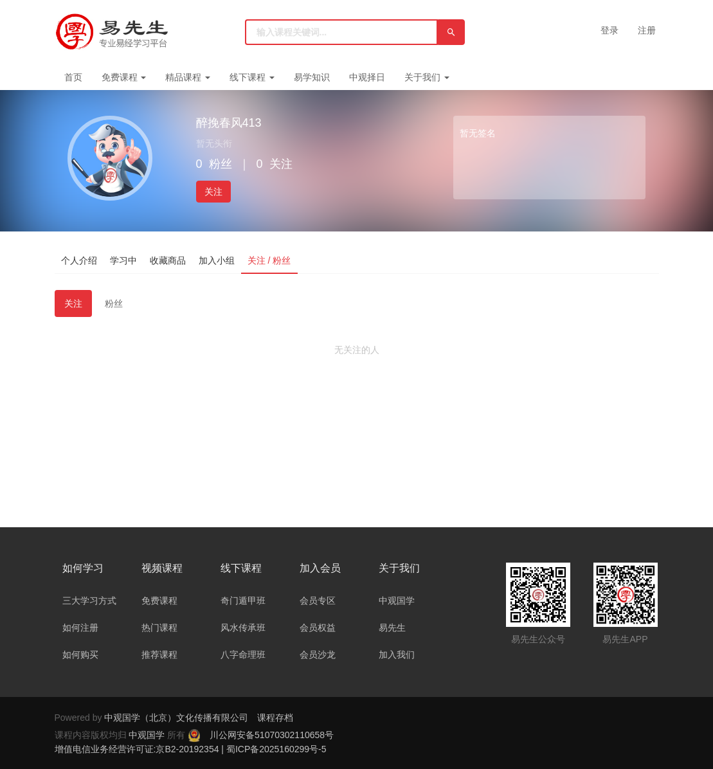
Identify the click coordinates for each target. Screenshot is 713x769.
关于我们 (426, 77)
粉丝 (114, 303)
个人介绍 (79, 260)
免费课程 (124, 77)
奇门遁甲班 (243, 600)
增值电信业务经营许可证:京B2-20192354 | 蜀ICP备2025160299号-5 (191, 749)
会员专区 (318, 600)
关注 (213, 191)
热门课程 (159, 627)
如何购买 (80, 654)
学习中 (123, 260)
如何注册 (80, 627)
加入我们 (397, 654)
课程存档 (275, 717)
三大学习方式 (89, 600)
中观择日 (367, 77)
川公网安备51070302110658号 (272, 735)
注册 (647, 30)
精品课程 (187, 77)
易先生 (392, 627)
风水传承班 (243, 627)
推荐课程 (159, 654)
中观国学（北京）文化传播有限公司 (176, 717)
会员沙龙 (318, 654)
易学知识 (312, 77)
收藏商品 (168, 260)
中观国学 (397, 600)
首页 (73, 77)
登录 (609, 30)
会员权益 (318, 627)
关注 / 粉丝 (269, 260)
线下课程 (252, 77)
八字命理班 (243, 654)
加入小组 (217, 260)
